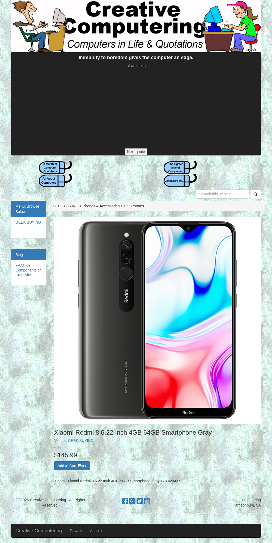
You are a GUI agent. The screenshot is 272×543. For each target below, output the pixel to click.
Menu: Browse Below (27, 209)
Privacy (76, 531)
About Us (97, 531)
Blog (19, 255)
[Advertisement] (136, 108)
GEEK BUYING (28, 222)
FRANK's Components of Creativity (28, 270)
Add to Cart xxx (72, 466)
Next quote (136, 152)
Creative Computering (38, 530)
